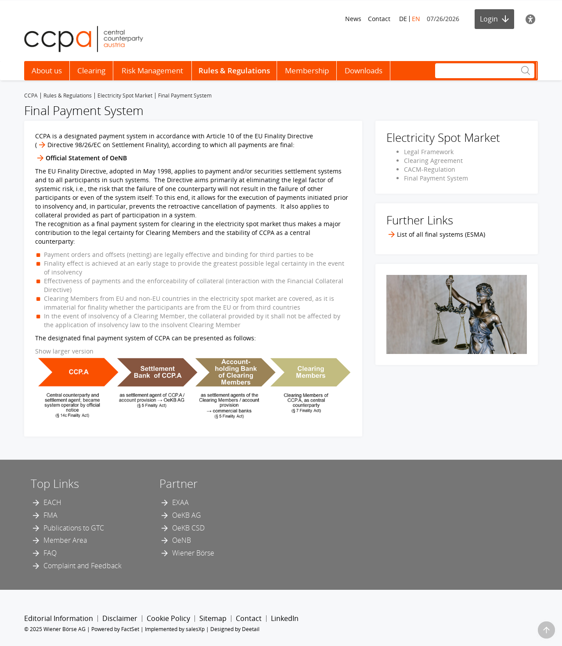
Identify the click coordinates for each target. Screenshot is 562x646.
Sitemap (213, 618)
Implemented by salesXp (175, 629)
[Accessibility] (530, 19)
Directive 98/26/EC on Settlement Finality (107, 145)
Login (494, 19)
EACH (52, 502)
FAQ (50, 553)
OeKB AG (186, 515)
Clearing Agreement (433, 160)
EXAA (180, 502)
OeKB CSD (188, 528)
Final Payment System (436, 178)
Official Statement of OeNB (86, 158)
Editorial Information (58, 618)
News (353, 18)
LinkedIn (285, 618)
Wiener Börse (193, 553)
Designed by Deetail (234, 629)
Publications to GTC (73, 528)
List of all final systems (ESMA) (441, 234)
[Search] (484, 70)
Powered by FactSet (115, 629)
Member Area (65, 540)
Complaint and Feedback (82, 565)
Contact (379, 18)
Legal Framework (429, 152)
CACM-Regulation (429, 169)
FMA (50, 515)
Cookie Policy (168, 618)
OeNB (181, 540)
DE (403, 18)
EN (416, 18)
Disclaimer (119, 618)
